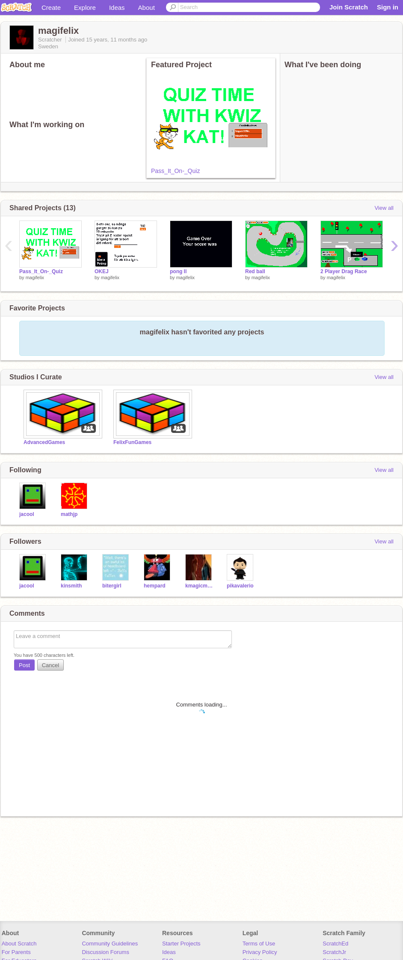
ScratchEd (335, 943)
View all (384, 208)
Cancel (50, 665)
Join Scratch (348, 7)
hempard (155, 586)
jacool (26, 514)
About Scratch (19, 943)
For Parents (16, 952)
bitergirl (111, 586)
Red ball (255, 271)
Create (51, 7)
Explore (85, 7)
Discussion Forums (105, 952)
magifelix (35, 277)
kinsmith (71, 586)
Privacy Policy (260, 952)
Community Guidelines (110, 943)
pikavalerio (240, 586)
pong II (178, 271)
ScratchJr (334, 952)
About (146, 7)
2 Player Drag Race (343, 271)
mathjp (69, 514)
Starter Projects (181, 943)
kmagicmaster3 (199, 586)
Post (24, 665)
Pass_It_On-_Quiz (175, 170)
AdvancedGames (44, 442)
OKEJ (102, 271)
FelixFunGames (132, 442)
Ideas (117, 7)
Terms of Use (259, 943)
